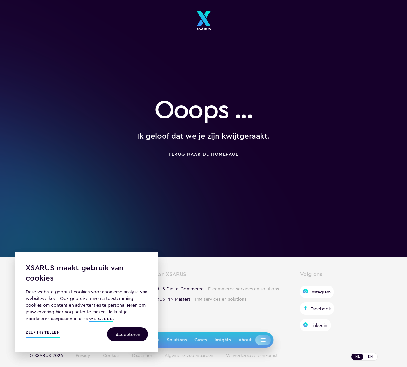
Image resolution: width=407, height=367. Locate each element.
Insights (222, 339)
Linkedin (318, 325)
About (245, 339)
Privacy (83, 356)
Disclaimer (142, 356)
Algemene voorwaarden (189, 356)
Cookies (111, 356)
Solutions (177, 339)
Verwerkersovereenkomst (251, 356)
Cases (200, 339)
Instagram (320, 292)
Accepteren (128, 334)
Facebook (320, 308)
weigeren (101, 319)
